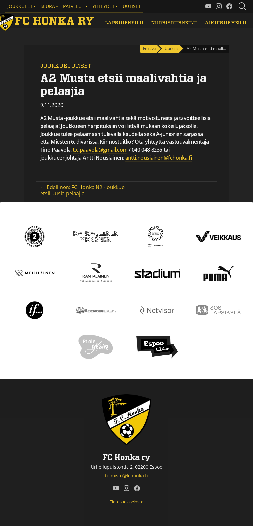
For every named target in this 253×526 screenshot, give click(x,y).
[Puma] (218, 272)
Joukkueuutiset (65, 66)
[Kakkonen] (34, 235)
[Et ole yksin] (96, 346)
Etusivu (149, 48)
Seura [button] (48, 6)
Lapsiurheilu (124, 22)
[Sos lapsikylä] (218, 309)
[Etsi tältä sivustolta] (242, 6)
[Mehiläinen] (34, 272)
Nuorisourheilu (174, 22)
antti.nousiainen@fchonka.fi (158, 157)
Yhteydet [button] (103, 6)
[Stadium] (157, 272)
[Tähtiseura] (157, 235)
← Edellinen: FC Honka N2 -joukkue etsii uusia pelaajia (82, 190)
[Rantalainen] (96, 272)
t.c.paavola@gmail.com (100, 149)
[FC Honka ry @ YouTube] (208, 6)
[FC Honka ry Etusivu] (46, 21)
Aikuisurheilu (225, 22)
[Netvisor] (157, 309)
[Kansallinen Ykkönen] (96, 235)
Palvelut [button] (73, 6)
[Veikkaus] (218, 235)
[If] (34, 309)
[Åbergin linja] (96, 309)
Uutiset (132, 6)
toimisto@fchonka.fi (126, 475)
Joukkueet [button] (20, 6)
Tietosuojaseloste (126, 502)
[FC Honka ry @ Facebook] (229, 6)
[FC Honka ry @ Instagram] (218, 6)
